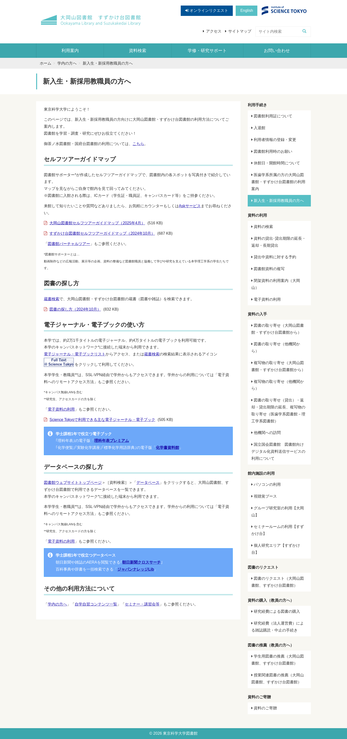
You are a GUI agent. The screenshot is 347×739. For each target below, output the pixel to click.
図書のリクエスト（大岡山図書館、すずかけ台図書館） (277, 581)
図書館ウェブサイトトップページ (73, 482)
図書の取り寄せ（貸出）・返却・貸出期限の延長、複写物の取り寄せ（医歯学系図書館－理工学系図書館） (278, 410)
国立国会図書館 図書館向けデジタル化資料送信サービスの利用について (278, 451)
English (246, 10)
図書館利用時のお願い (271, 151)
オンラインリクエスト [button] (206, 10)
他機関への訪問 (266, 433)
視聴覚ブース (264, 496)
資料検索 (137, 50)
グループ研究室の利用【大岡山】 (277, 511)
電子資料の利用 (61, 409)
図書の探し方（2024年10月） (75, 309)
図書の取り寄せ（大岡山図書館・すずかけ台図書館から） (277, 328)
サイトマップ (239, 31)
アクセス (213, 31)
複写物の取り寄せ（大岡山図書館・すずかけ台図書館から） (278, 366)
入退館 (258, 128)
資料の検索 (262, 227)
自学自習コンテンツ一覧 (96, 604)
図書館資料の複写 (268, 269)
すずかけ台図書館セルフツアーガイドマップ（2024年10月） (102, 233)
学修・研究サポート (207, 50)
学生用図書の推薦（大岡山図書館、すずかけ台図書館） (277, 659)
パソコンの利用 (266, 484)
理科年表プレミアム (111, 441)
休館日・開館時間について (275, 163)
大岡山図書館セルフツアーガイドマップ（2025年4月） (97, 223)
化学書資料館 (167, 448)
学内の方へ (67, 63)
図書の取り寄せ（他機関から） (275, 347)
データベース (148, 482)
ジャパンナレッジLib (135, 569)
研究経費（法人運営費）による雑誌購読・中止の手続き (277, 626)
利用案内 (70, 50)
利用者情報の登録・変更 (273, 140)
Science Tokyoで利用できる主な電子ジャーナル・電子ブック (102, 420)
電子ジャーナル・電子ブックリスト (75, 354)
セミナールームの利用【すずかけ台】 (277, 530)
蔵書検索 (51, 299)
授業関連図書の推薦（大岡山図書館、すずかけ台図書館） (277, 678)
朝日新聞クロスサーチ (141, 562)
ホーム (45, 63)
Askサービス (190, 206)
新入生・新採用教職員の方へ (277, 201)
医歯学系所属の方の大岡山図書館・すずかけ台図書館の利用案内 (278, 182)
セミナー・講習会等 (142, 604)
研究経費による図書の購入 (275, 611)
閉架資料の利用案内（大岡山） (275, 284)
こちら (138, 144)
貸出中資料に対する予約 (273, 257)
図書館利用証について (271, 116)
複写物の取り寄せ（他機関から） (277, 385)
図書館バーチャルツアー (69, 244)
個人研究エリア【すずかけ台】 (275, 548)
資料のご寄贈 (264, 708)
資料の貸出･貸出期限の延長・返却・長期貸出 (278, 241)
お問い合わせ (277, 50)
